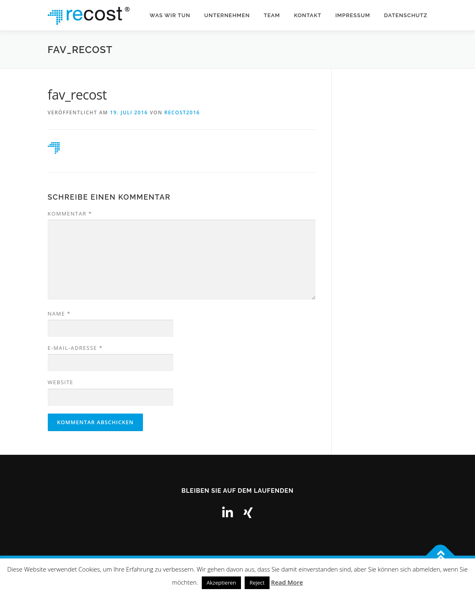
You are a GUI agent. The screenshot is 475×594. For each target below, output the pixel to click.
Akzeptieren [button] (221, 582)
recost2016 (182, 112)
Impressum (352, 15)
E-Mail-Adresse (75, 348)
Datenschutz (405, 15)
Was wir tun (169, 15)
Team (272, 15)
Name (59, 313)
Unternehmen (227, 15)
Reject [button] (257, 582)
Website (61, 382)
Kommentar (70, 213)
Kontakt (307, 15)
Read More (287, 582)
